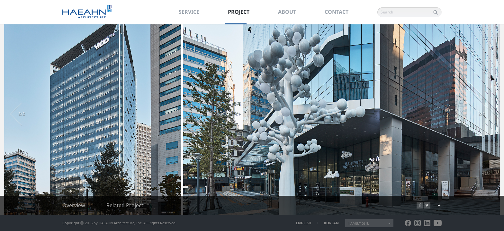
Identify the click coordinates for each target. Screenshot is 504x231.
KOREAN (331, 222)
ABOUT (287, 11)
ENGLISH (303, 222)
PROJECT (238, 11)
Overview (73, 205)
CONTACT (336, 11)
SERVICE (189, 11)
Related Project (124, 205)
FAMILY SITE (358, 223)
